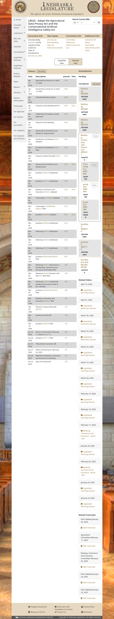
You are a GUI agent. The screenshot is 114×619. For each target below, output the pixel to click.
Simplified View (62, 61)
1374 (66, 147)
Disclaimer (86, 612)
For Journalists (18, 123)
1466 (66, 131)
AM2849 (50, 198)
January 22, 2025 (35, 55)
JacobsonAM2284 (85, 206)
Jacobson (32, 42)
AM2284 (46, 223)
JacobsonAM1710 (84, 246)
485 (66, 332)
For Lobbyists (19, 130)
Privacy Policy (87, 607)
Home (18, 19)
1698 (66, 97)
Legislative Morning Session (88, 291)
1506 (66, 122)
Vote (73, 106)
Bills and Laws (19, 39)
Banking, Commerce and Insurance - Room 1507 (88, 435)
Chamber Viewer (19, 26)
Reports (19, 87)
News (16, 81)
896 (66, 290)
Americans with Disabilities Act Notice (64, 608)
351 (66, 350)
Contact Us (60, 612)
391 (66, 338)
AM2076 (46, 173)
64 (67, 344)
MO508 (46, 248)
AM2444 (46, 214)
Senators (19, 92)
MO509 (46, 240)
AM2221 (47, 192)
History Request (17, 74)
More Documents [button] (55, 48)
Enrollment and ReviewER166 (84, 263)
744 (66, 315)
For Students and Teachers (19, 137)
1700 (66, 80)
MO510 (46, 231)
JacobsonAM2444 (85, 188)
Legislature (19, 33)
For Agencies (19, 111)
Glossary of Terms (36, 612)
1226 (66, 164)
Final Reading (52, 42)
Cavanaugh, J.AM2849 (85, 169)
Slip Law (50, 45)
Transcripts (18, 106)
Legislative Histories (18, 66)
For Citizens (18, 117)
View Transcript (88, 527)
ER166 (56, 139)
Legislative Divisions (19, 58)
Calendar (17, 46)
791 (66, 298)
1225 (66, 206)
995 (66, 265)
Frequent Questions (37, 607)
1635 (66, 106)
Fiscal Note (89, 45)
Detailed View (75, 61)
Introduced (51, 40)
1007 (66, 256)
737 (66, 323)
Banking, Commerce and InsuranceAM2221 (84, 145)
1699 (66, 89)
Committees (19, 52)
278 (66, 361)
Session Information (19, 99)
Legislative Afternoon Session (88, 307)
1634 (66, 114)
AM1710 (46, 181)
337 (66, 356)
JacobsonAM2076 (84, 228)
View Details (41, 71)
